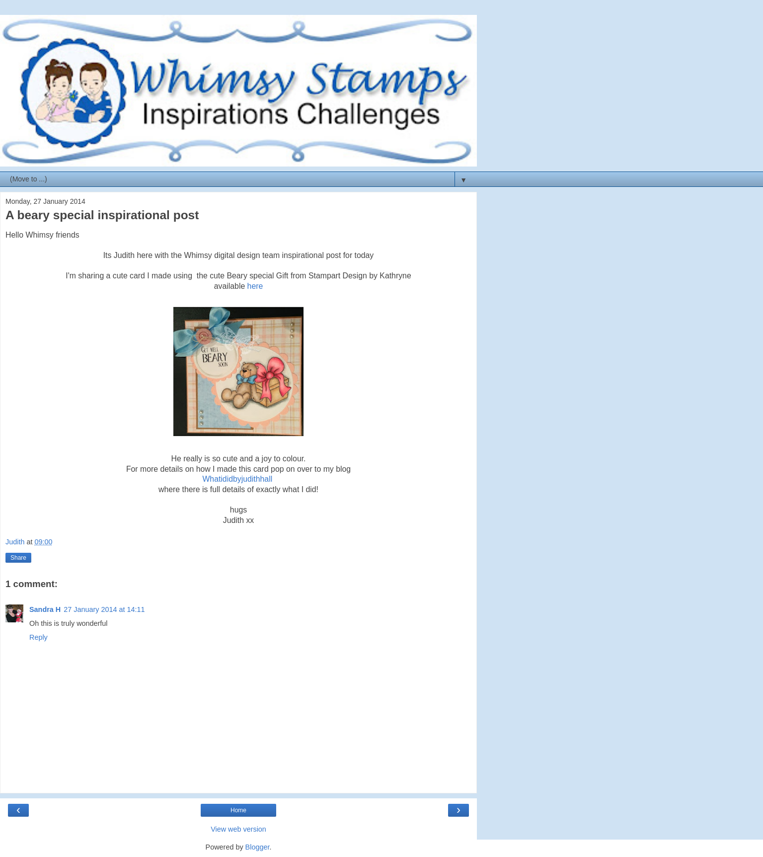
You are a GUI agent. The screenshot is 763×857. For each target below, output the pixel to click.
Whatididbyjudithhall (237, 479)
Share (18, 557)
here (254, 286)
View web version (238, 829)
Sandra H (45, 609)
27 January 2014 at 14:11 (104, 609)
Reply (38, 637)
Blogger (257, 847)
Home (238, 810)
